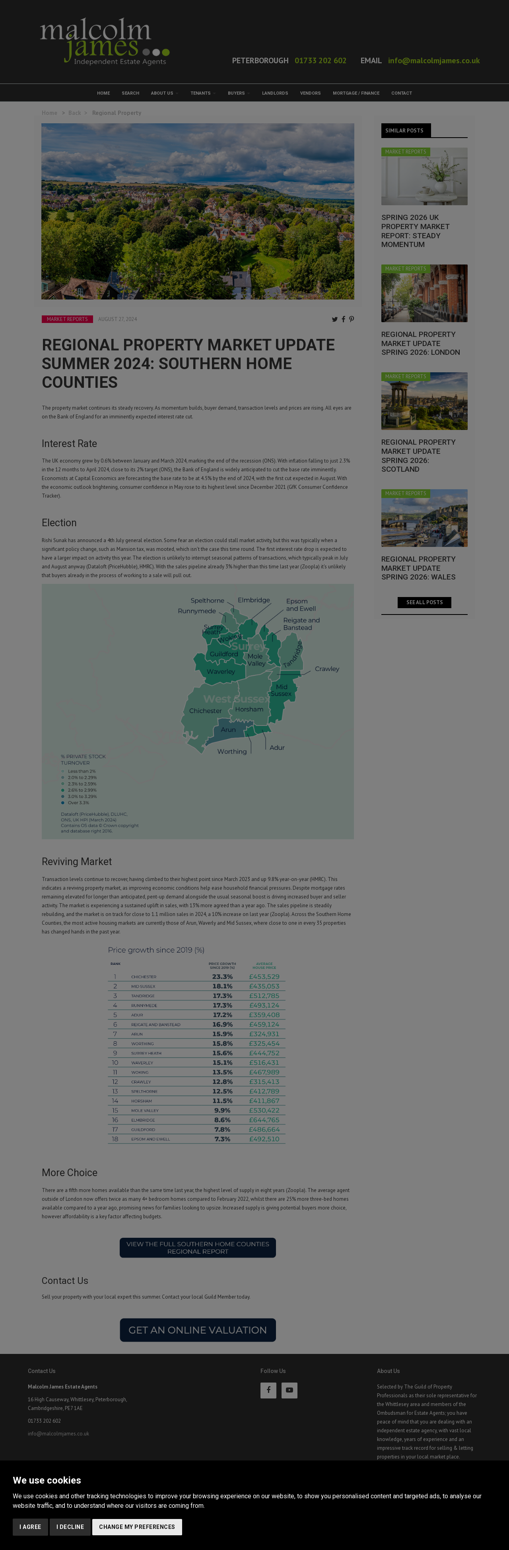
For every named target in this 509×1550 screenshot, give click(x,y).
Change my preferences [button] (137, 1527)
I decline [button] (70, 1527)
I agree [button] (30, 1527)
